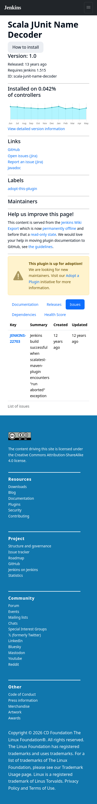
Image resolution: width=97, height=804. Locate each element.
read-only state (43, 234)
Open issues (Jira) (22, 155)
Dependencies (24, 314)
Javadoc (14, 167)
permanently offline (59, 228)
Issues (75, 304)
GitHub (14, 149)
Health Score (55, 314)
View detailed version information (36, 128)
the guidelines (40, 246)
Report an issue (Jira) (25, 161)
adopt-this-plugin (22, 188)
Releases (54, 304)
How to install (25, 47)
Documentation (25, 304)
